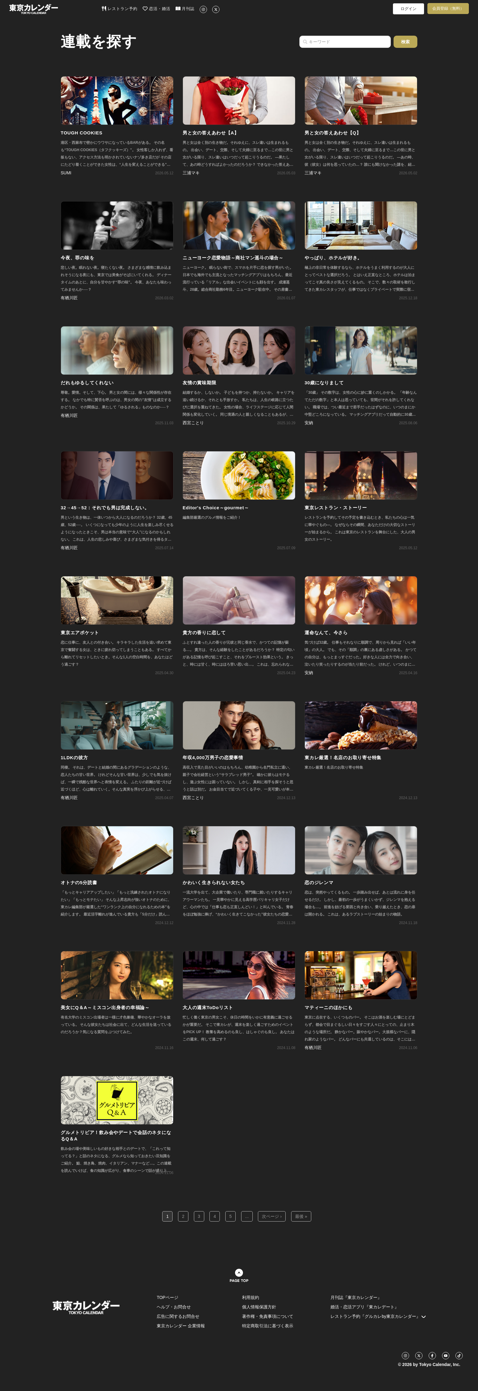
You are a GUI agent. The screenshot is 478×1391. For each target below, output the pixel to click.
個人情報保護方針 (259, 1307)
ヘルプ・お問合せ (174, 1307)
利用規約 (250, 1297)
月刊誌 (185, 8)
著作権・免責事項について (267, 1316)
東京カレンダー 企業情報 (181, 1326)
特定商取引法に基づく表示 (267, 1326)
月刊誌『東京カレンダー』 (356, 1297)
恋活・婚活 (156, 8)
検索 (405, 41)
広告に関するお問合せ (178, 1316)
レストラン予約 (120, 8)
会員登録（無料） (448, 8)
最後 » (301, 1216)
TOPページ (167, 1297)
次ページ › (272, 1216)
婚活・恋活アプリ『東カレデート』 (364, 1307)
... (247, 1216)
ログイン (408, 8)
